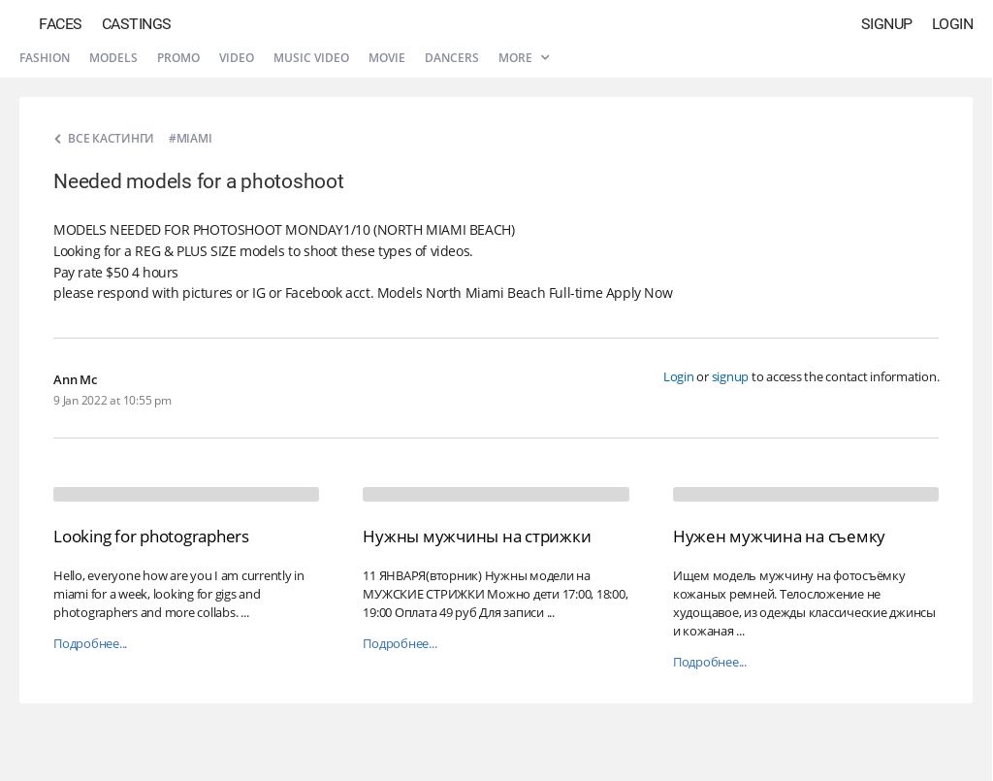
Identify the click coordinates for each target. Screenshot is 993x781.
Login (953, 24)
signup (731, 376)
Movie (386, 57)
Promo (178, 57)
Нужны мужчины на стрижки (477, 536)
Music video (311, 57)
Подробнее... (90, 643)
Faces (60, 24)
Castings (137, 24)
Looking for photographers (151, 536)
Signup (887, 24)
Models (113, 57)
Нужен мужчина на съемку (779, 536)
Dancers (452, 57)
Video (236, 57)
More (523, 57)
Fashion (44, 57)
